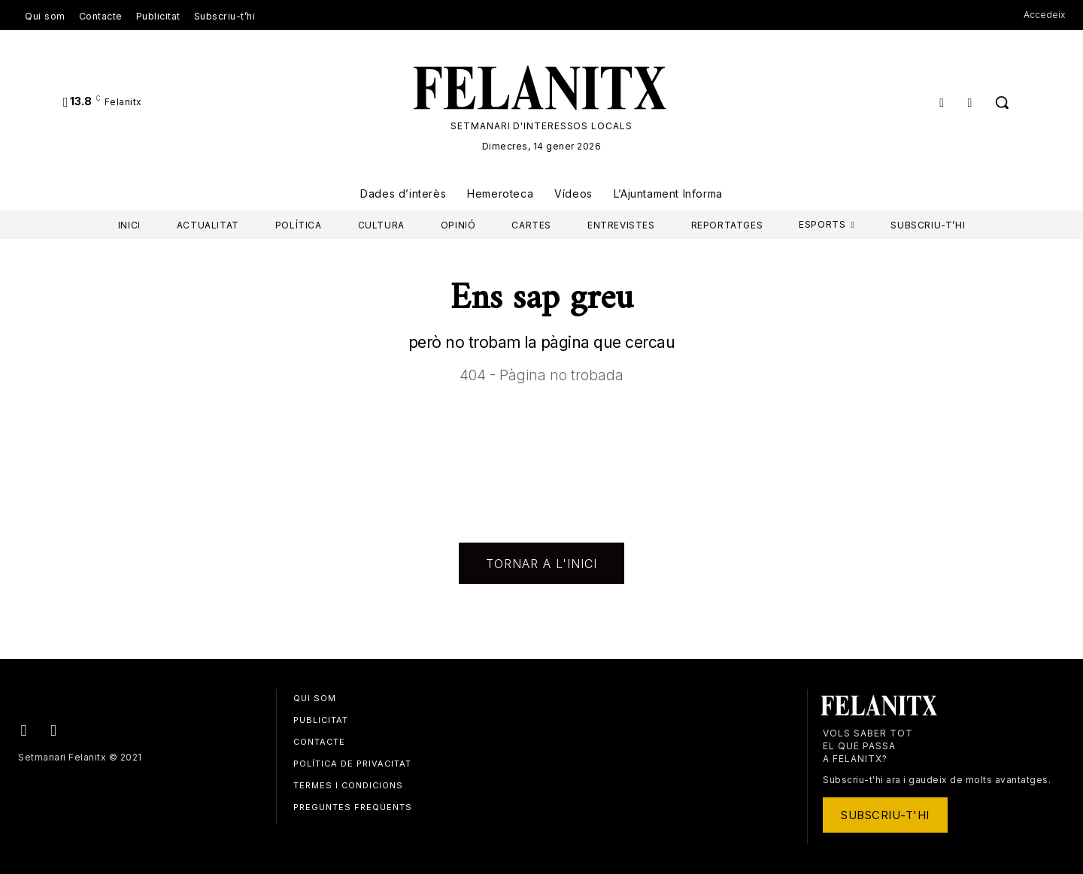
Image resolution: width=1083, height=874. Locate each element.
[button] (1002, 102)
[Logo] (541, 88)
